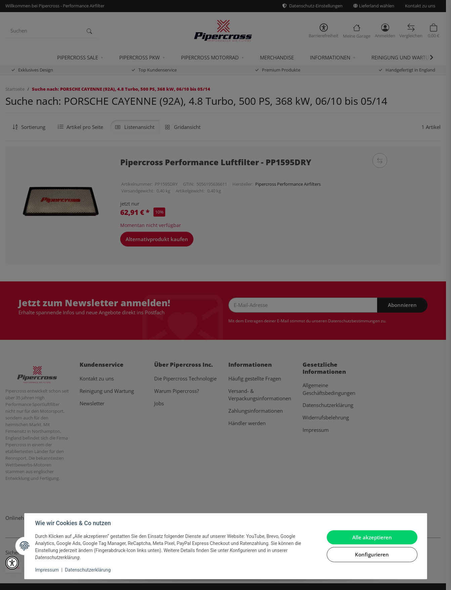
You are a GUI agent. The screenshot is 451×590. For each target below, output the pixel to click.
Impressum (47, 570)
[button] (12, 563)
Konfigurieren (372, 554)
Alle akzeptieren (372, 537)
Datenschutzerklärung (87, 570)
